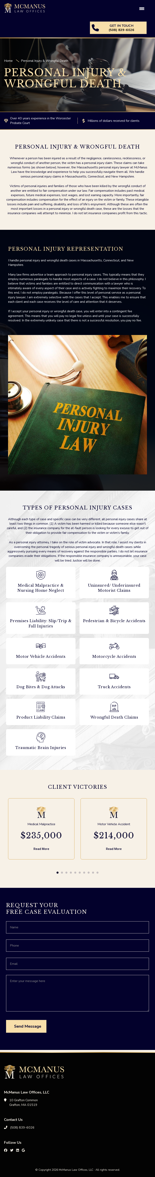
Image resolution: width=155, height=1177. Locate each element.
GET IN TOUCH (121, 27)
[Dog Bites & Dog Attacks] (41, 676)
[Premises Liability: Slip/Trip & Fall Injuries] (41, 610)
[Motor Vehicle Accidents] (41, 646)
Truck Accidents (114, 687)
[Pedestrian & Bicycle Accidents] (114, 610)
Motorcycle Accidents (114, 656)
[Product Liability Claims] (41, 707)
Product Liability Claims (40, 717)
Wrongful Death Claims (114, 717)
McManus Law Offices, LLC (34, 10)
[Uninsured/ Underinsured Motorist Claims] (114, 575)
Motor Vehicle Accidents (40, 656)
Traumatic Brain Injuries (40, 748)
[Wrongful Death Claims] (114, 707)
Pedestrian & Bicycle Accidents (114, 621)
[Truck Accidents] (114, 676)
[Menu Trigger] (141, 8)
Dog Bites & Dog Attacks (40, 687)
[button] (58, 873)
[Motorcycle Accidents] (114, 646)
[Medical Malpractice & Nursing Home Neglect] (41, 575)
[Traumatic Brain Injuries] (41, 737)
